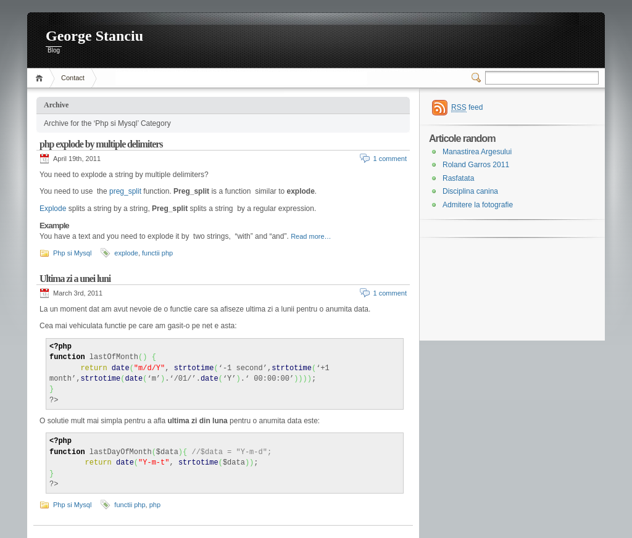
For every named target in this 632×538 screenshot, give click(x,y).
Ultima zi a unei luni (75, 278)
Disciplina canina (470, 191)
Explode (53, 208)
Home (41, 78)
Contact (73, 77)
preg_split (124, 191)
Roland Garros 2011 (476, 164)
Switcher (478, 78)
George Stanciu (94, 36)
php (154, 504)
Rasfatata (458, 178)
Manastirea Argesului (477, 151)
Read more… (311, 236)
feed (467, 107)
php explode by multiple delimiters (101, 144)
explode (126, 253)
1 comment (390, 158)
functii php (157, 253)
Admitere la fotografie (478, 205)
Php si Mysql (72, 253)
